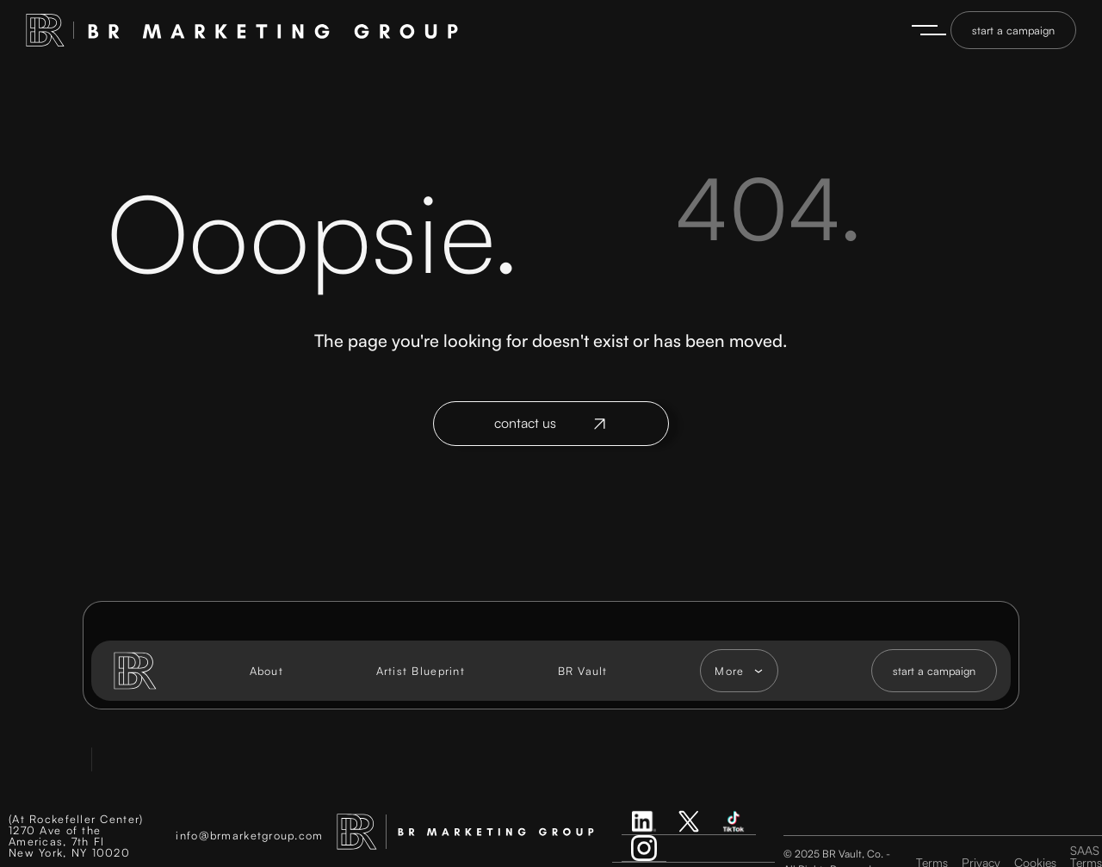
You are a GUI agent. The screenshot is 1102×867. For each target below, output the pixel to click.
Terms (932, 858)
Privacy (981, 858)
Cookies (1035, 858)
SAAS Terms (1086, 851)
